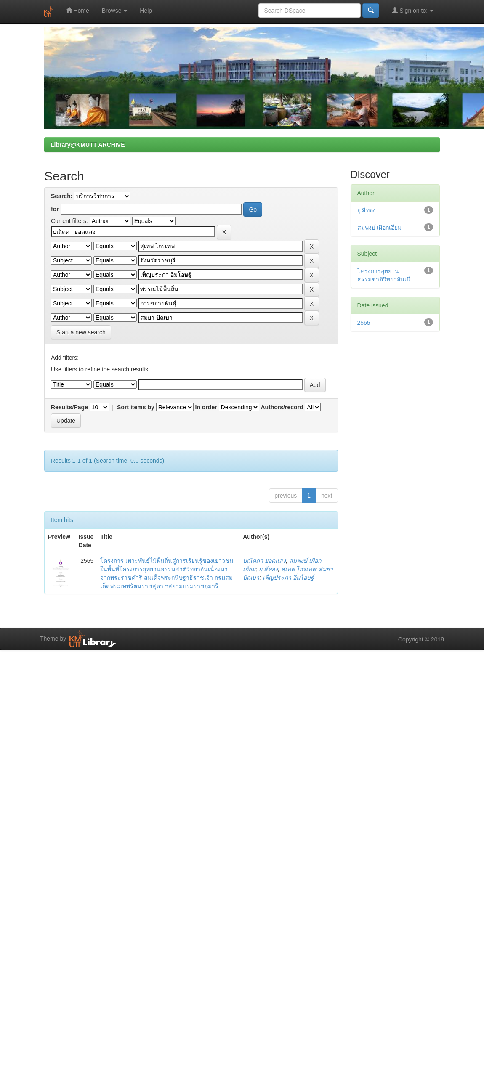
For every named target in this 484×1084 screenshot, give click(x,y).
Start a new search (81, 332)
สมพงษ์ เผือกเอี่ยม (379, 227)
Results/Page (69, 407)
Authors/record (282, 407)
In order (206, 407)
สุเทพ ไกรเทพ (298, 569)
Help (146, 10)
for (55, 209)
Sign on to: (412, 10)
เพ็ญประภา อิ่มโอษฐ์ (288, 577)
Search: (61, 196)
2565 (363, 322)
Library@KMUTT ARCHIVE (88, 144)
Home (77, 10)
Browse (115, 10)
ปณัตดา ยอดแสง (264, 560)
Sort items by (135, 407)
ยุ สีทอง (268, 569)
